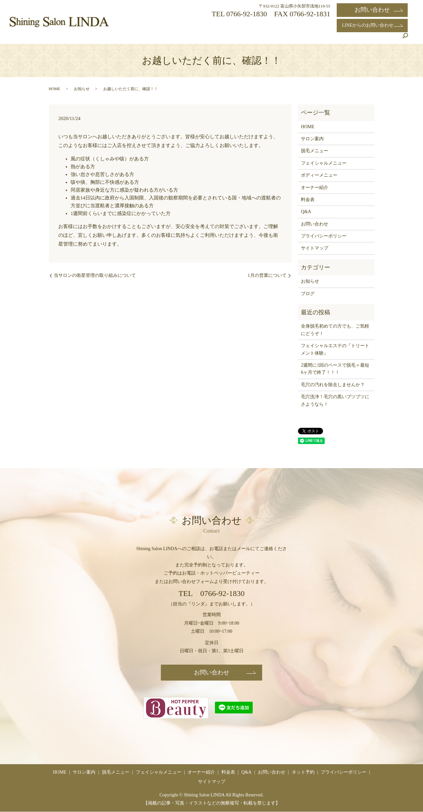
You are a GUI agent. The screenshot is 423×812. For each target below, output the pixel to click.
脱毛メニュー (212, 38)
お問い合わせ (372, 10)
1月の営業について (267, 275)
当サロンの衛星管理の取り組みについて (95, 275)
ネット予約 (379, 38)
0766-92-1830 (246, 14)
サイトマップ (314, 248)
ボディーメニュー (319, 175)
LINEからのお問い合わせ (372, 25)
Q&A (354, 38)
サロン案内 (178, 38)
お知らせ (82, 89)
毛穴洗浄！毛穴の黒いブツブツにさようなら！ (335, 400)
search (405, 39)
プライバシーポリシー (323, 236)
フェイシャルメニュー (258, 38)
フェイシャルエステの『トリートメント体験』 (335, 349)
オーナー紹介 (303, 38)
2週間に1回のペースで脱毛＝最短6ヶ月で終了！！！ (335, 369)
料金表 (333, 38)
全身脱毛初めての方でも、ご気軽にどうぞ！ (335, 330)
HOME (151, 38)
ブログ (308, 293)
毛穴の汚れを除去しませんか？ (333, 384)
